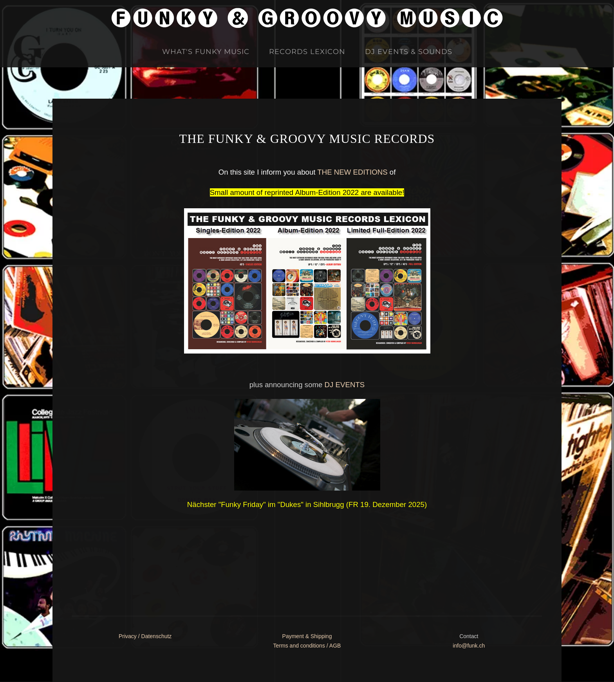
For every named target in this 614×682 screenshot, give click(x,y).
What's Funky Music (205, 51)
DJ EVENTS (345, 385)
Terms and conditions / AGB (307, 645)
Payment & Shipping (307, 636)
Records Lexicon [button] (307, 51)
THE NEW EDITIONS (352, 172)
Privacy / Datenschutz (145, 636)
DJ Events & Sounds (408, 51)
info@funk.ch (469, 645)
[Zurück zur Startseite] (307, 18)
